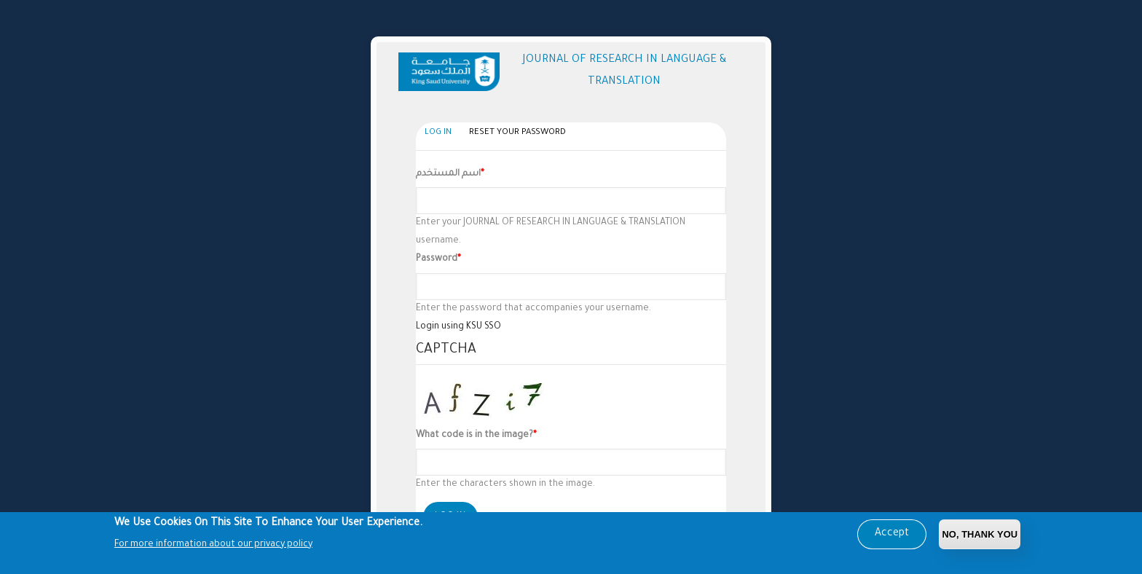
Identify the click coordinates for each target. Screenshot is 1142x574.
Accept (892, 535)
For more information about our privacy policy (213, 545)
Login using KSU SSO (458, 327)
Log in (442, 134)
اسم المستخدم (448, 174)
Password (436, 259)
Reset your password (517, 133)
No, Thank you (979, 535)
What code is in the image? (474, 435)
